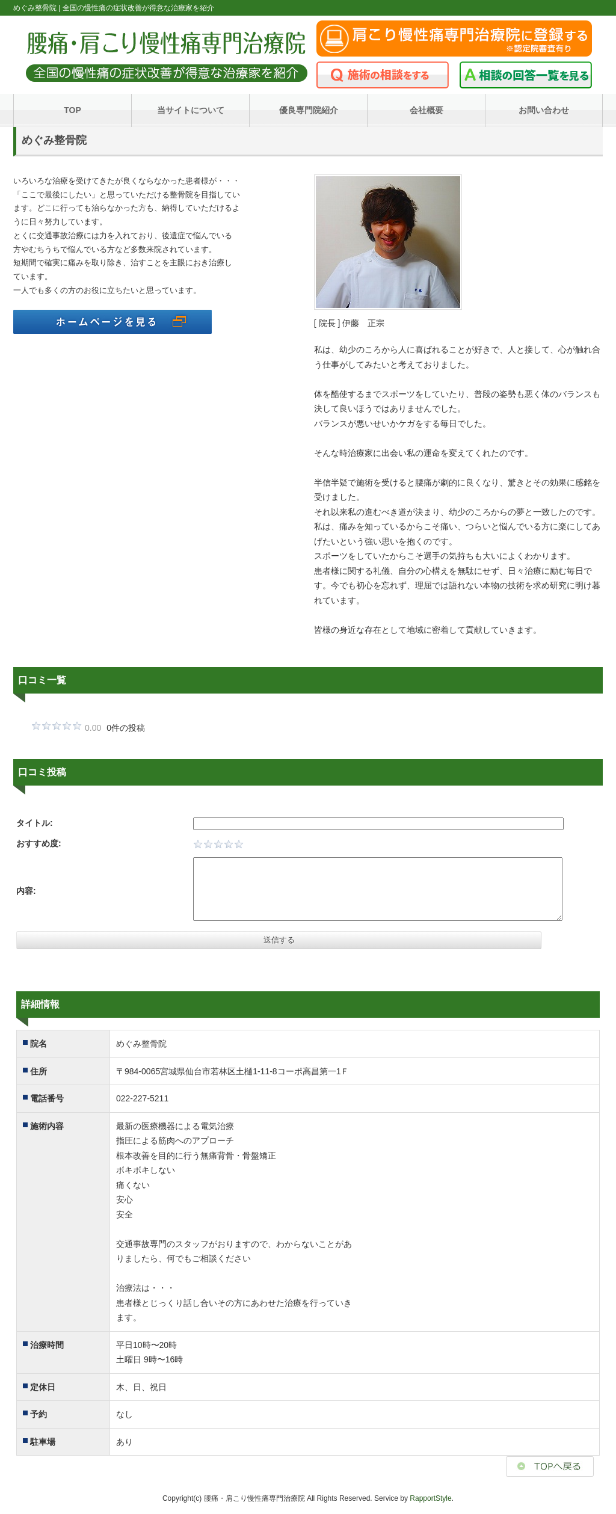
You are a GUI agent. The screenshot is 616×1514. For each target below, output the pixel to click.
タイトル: (34, 823)
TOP (72, 110)
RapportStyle (430, 1498)
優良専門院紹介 (308, 110)
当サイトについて (190, 110)
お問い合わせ (544, 110)
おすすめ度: (38, 843)
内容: (26, 891)
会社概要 (426, 110)
